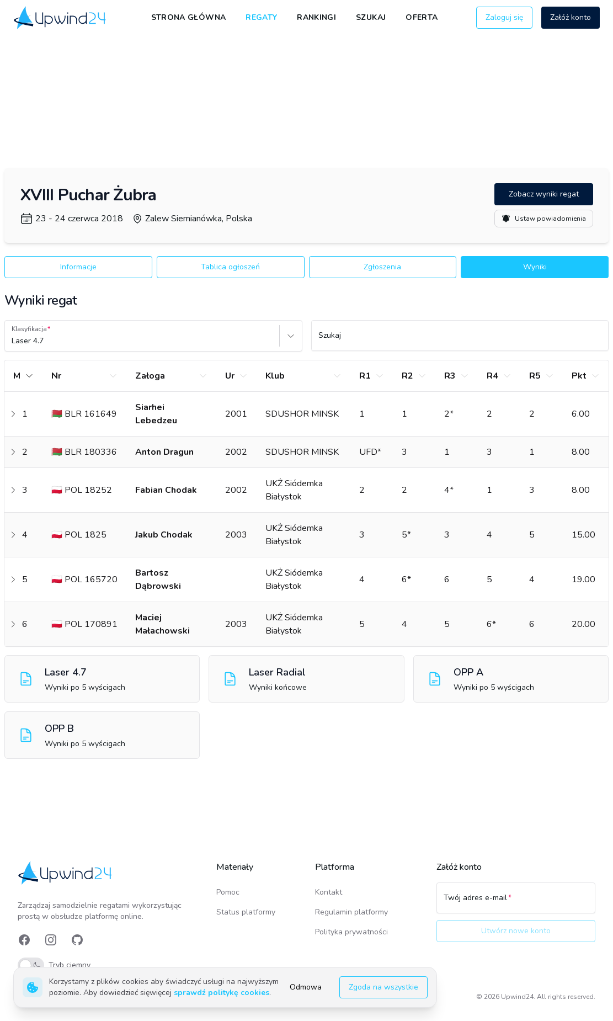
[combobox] (13, 341)
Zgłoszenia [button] (382, 267)
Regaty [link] (261, 17)
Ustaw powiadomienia (544, 218)
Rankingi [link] (316, 17)
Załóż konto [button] (570, 17)
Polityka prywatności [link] (351, 932)
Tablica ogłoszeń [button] (230, 267)
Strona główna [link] (188, 17)
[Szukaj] (460, 340)
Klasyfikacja (29, 329)
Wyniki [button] (535, 267)
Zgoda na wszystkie (383, 987)
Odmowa (306, 987)
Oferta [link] (422, 17)
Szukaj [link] (371, 17)
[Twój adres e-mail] (516, 902)
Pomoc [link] (227, 892)
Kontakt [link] (328, 892)
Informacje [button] (78, 267)
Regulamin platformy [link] (351, 912)
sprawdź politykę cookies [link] (221, 992)
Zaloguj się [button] (504, 17)
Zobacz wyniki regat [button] (544, 194)
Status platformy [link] (245, 912)
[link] (60, 18)
